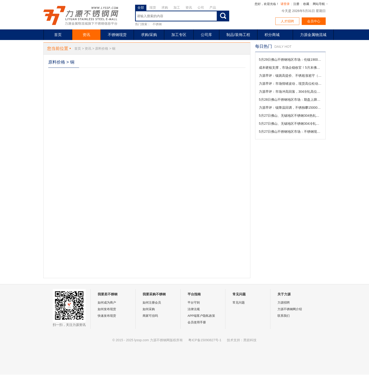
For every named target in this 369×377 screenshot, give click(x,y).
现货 (152, 7)
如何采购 (149, 309)
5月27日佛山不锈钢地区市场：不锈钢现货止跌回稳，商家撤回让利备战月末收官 (290, 131)
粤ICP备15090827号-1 (204, 340)
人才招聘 (287, 21)
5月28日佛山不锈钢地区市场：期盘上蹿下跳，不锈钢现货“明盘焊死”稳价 (290, 99)
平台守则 (194, 302)
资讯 (188, 7)
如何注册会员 (152, 302)
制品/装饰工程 (238, 35)
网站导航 (319, 4)
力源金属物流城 (313, 35)
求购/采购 (149, 35)
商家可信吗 (150, 315)
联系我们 (283, 315)
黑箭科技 (250, 340)
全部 (140, 7)
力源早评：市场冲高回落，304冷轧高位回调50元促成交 (290, 91)
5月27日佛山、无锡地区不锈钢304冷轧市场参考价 (290, 123)
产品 (212, 7)
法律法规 (194, 309)
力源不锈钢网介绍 (289, 309)
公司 (200, 7)
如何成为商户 (107, 302)
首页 (58, 35)
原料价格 (101, 48)
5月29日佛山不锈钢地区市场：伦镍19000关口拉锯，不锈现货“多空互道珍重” (290, 59)
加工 (176, 7)
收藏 (306, 4)
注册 (296, 4)
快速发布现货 (107, 315)
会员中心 (313, 21)
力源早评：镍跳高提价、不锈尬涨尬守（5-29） (290, 75)
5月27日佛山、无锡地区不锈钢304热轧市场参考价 (290, 115)
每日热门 (263, 46)
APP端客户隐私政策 (201, 315)
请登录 (285, 4)
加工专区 (178, 35)
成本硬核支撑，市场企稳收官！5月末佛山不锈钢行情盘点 (290, 67)
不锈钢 (157, 24)
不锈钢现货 (117, 35)
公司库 (206, 35)
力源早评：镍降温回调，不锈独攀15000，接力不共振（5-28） (290, 107)
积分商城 (272, 35)
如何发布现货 (107, 309)
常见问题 (239, 302)
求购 (164, 7)
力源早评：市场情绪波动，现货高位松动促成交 (290, 83)
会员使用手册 (197, 322)
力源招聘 (283, 302)
